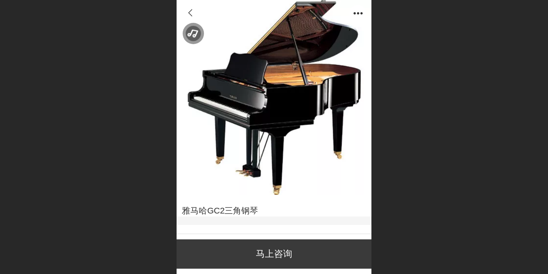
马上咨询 (274, 254)
